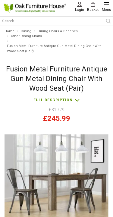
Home (9, 31)
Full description (53, 100)
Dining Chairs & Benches (58, 31)
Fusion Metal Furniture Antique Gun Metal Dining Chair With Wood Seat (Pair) (54, 48)
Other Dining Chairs (26, 36)
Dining (26, 31)
